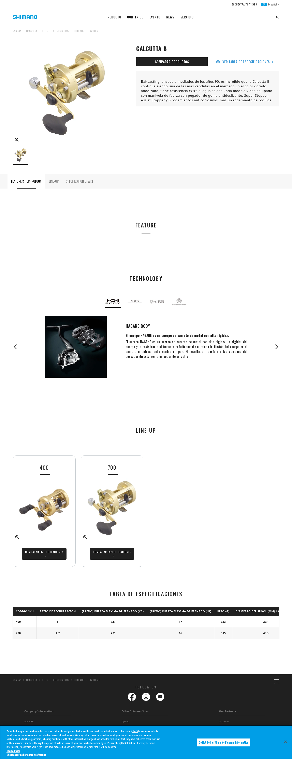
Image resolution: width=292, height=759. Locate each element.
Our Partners (227, 711)
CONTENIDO (135, 17)
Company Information (38, 711)
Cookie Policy (13, 751)
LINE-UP (54, 181)
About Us (29, 721)
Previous (17, 347)
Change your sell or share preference (26, 755)
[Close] (285, 741)
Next (275, 347)
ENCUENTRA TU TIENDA (244, 4)
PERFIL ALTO (79, 30)
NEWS (170, 17)
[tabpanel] (112, 511)
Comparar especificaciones (112, 552)
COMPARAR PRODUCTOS (172, 61)
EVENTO (155, 17)
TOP (276, 33)
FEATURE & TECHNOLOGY (26, 181)
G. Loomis (224, 721)
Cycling (125, 721)
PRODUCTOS (31, 30)
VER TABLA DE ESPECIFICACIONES (246, 61)
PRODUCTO (113, 17)
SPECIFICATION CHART (79, 181)
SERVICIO (187, 17)
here (135, 731)
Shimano (17, 30)
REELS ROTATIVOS (61, 30)
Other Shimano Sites (135, 711)
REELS (44, 30)
